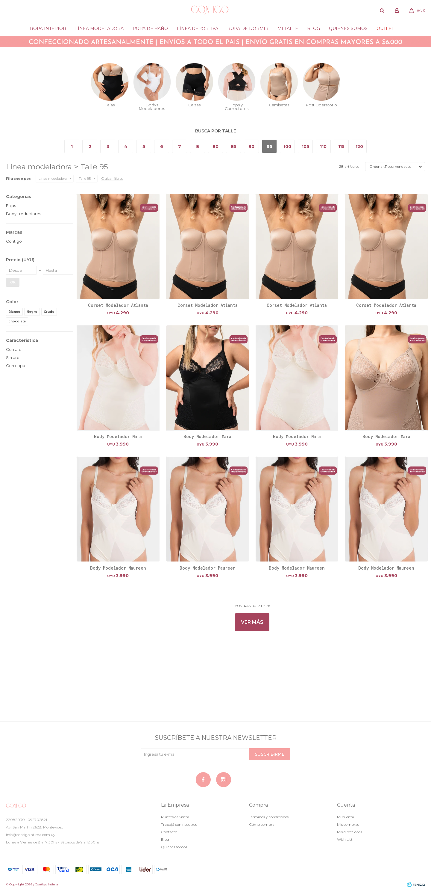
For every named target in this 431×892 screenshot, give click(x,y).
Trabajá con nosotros (179, 824)
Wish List (345, 839)
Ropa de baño (150, 28)
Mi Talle (287, 28)
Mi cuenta (345, 817)
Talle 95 (85, 178)
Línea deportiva (197, 28)
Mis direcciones (349, 832)
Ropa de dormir (247, 28)
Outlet (385, 28)
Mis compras (348, 824)
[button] (382, 10)
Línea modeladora (99, 28)
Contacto (169, 832)
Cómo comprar (262, 824)
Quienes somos (348, 28)
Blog (313, 28)
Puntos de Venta (175, 817)
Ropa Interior (48, 28)
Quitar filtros (112, 178)
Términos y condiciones (269, 817)
